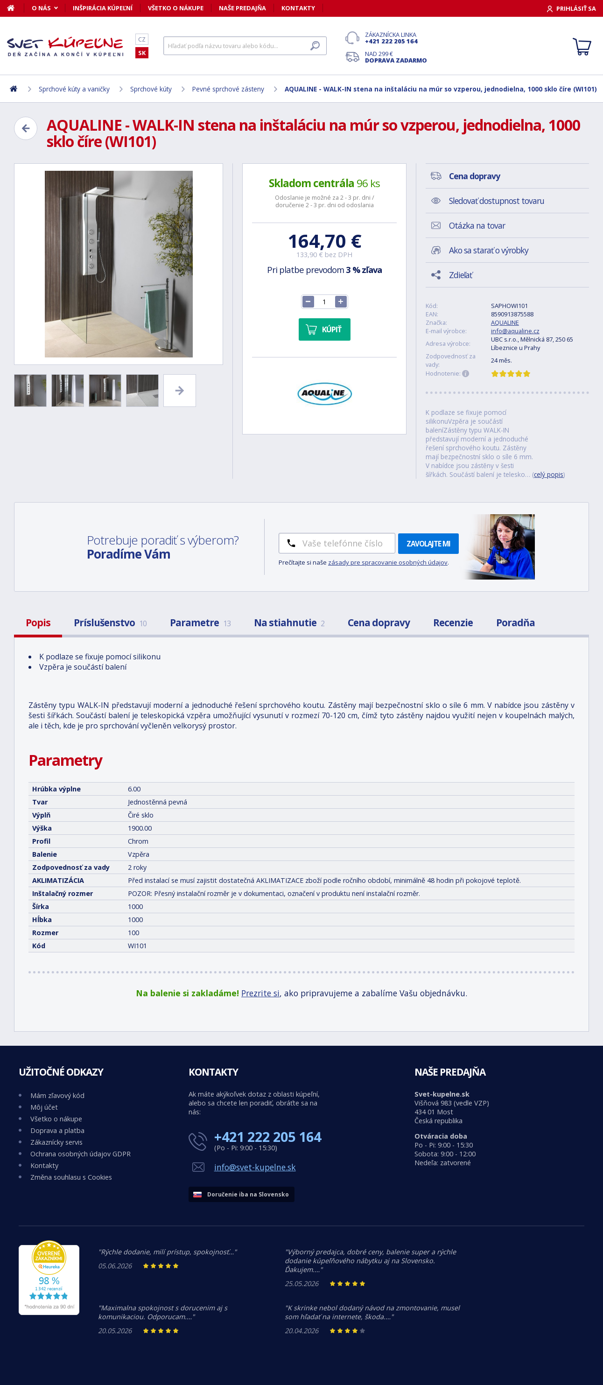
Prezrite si (260, 993)
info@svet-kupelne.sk (255, 1167)
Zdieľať (460, 274)
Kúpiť (331, 329)
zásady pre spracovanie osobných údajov (388, 562)
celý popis (548, 474)
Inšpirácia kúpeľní (103, 8)
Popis (38, 622)
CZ (142, 39)
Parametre (200, 622)
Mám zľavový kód (57, 1095)
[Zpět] (25, 128)
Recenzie (453, 622)
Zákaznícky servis (56, 1142)
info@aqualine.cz (515, 331)
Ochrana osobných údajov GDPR (80, 1153)
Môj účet (44, 1107)
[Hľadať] (245, 45)
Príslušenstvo (110, 622)
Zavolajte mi (428, 543)
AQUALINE (505, 322)
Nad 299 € (396, 56)
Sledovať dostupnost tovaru (496, 200)
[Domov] (15, 8)
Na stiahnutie (289, 622)
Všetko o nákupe (175, 8)
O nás (41, 8)
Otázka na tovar (477, 225)
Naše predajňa (242, 8)
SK (142, 53)
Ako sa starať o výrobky (488, 250)
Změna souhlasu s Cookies (71, 1177)
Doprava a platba (57, 1130)
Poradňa (515, 622)
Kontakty (298, 8)
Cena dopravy (379, 622)
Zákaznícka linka (396, 37)
